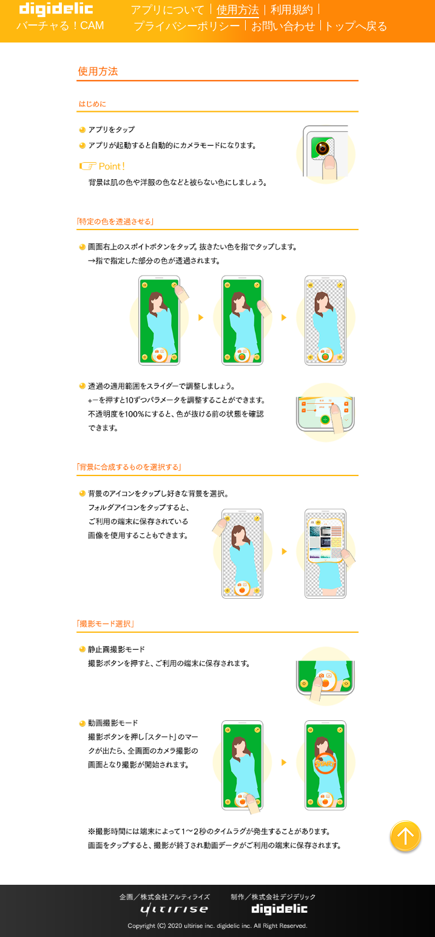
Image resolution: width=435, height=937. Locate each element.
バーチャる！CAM (60, 25)
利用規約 (292, 9)
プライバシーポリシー (186, 25)
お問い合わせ (283, 25)
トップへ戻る (355, 25)
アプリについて (167, 9)
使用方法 (238, 9)
